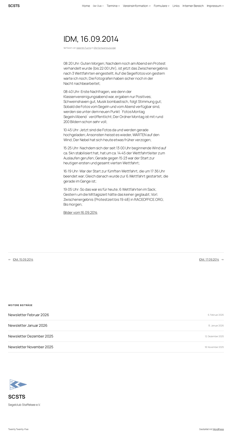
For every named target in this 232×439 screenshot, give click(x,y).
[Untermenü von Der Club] (103, 5)
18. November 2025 (214, 347)
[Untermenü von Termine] (119, 6)
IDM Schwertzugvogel (105, 47)
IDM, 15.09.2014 (23, 259)
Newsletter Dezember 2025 (30, 336)
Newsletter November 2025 (30, 347)
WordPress (218, 429)
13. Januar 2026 (216, 325)
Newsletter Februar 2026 (28, 315)
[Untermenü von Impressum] (223, 6)
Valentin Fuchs (83, 47)
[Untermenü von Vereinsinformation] (150, 6)
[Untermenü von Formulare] (169, 6)
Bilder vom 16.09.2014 (80, 212)
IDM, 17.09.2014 (209, 259)
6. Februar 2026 (216, 314)
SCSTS (14, 5)
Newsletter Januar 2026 (27, 325)
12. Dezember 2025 (214, 336)
